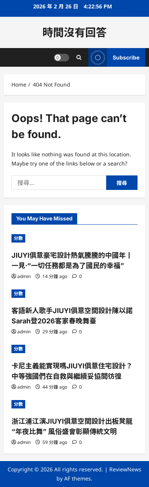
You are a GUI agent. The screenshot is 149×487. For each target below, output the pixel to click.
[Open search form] (78, 57)
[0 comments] (77, 276)
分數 (18, 238)
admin (24, 276)
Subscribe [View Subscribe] (113, 57)
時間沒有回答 (74, 32)
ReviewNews (125, 469)
